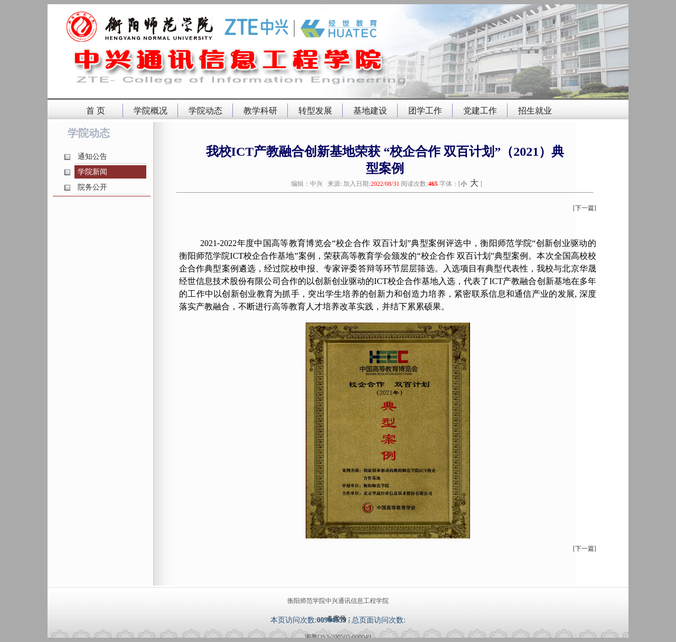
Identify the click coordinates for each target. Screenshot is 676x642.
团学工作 (425, 110)
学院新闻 (92, 172)
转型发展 (315, 110)
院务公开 (92, 187)
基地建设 (370, 110)
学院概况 (150, 110)
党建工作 (480, 110)
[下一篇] (584, 208)
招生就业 (535, 110)
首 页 (95, 110)
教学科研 (260, 110)
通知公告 (92, 156)
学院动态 (205, 110)
